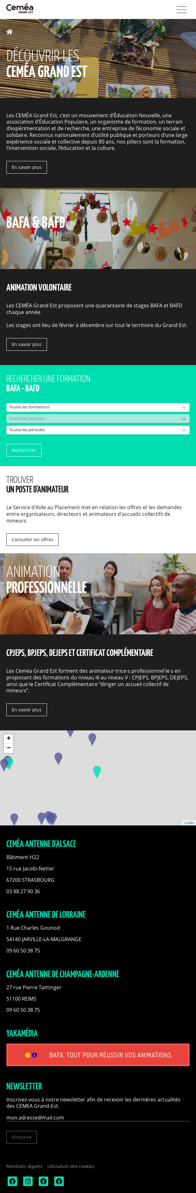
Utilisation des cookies (71, 1166)
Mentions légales (24, 1166)
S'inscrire (21, 1137)
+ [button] (9, 739)
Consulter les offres (32, 539)
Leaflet (189, 823)
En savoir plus (27, 167)
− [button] (9, 748)
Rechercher (24, 450)
